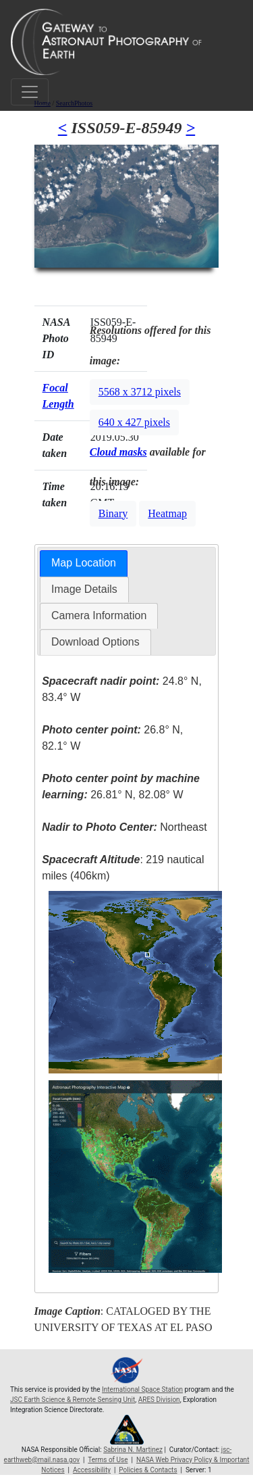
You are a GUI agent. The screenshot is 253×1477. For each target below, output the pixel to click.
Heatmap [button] (167, 513)
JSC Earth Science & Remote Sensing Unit (72, 1399)
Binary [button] (113, 513)
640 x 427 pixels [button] (134, 422)
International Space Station (142, 1389)
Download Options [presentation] (95, 642)
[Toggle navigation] (30, 91)
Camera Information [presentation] (98, 615)
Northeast (124, 827)
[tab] (84, 563)
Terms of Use (108, 1459)
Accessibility (92, 1470)
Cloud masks (118, 452)
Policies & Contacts (148, 1470)
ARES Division (159, 1399)
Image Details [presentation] (84, 589)
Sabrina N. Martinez (133, 1449)
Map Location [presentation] (83, 562)
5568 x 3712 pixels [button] (140, 391)
